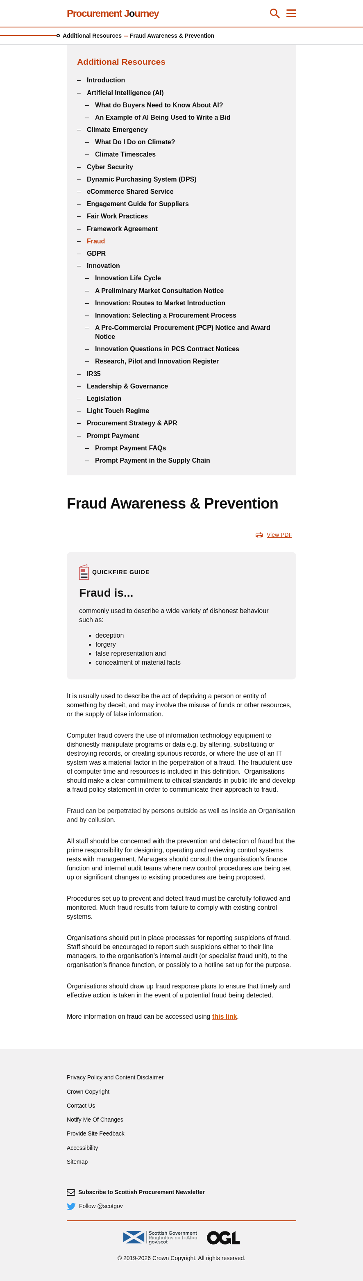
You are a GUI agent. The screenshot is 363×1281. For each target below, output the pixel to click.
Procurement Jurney (113, 13)
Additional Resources (92, 35)
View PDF (279, 534)
